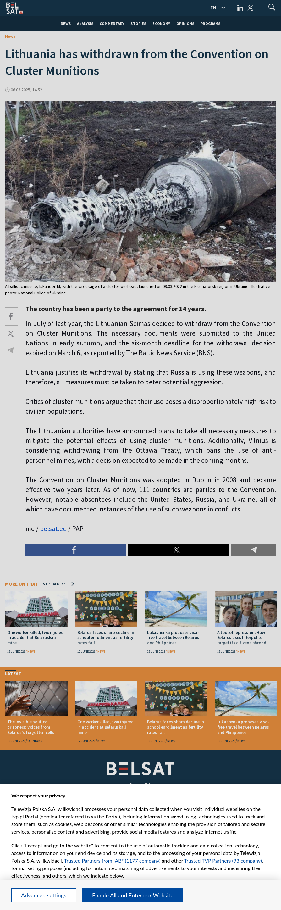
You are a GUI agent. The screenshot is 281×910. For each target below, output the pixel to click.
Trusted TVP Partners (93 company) (223, 860)
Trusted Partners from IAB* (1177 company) (112, 860)
